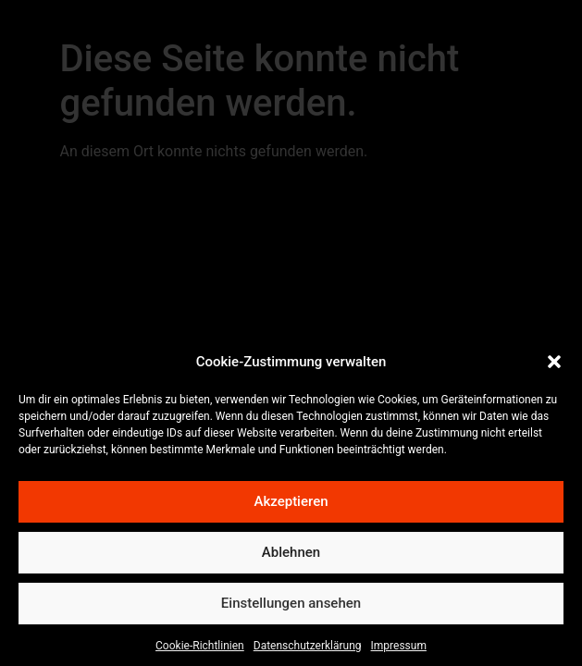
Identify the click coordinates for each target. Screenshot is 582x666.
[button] (554, 368)
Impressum (399, 651)
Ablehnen (291, 558)
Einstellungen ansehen (291, 609)
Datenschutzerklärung (308, 651)
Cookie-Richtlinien (199, 651)
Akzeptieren (291, 508)
